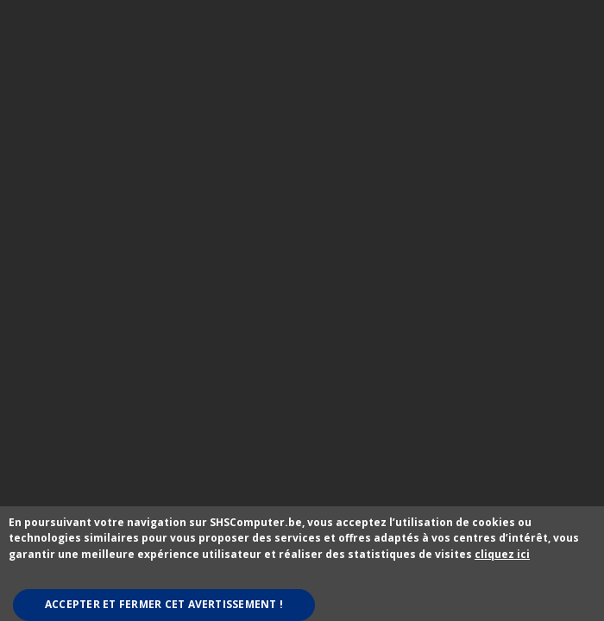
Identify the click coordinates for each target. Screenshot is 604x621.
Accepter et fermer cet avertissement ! (164, 604)
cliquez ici (502, 554)
